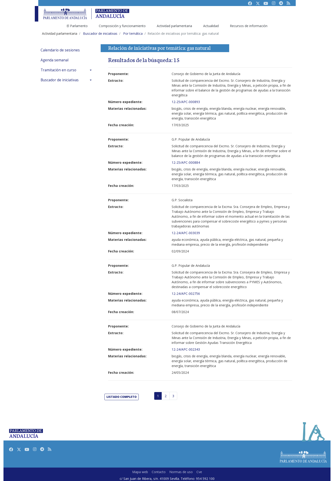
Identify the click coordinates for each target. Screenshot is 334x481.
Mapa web (140, 472)
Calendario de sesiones (60, 50)
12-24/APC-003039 (186, 233)
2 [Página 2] (166, 396)
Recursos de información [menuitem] (248, 26)
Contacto (159, 472)
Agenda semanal (54, 60)
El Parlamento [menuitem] (77, 26)
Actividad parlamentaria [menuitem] (174, 26)
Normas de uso (181, 472)
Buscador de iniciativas (60, 80)
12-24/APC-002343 (186, 349)
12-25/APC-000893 (186, 102)
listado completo (121, 397)
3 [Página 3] (173, 396)
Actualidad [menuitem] (211, 26)
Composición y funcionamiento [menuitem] (122, 26)
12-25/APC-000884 (186, 162)
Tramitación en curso (58, 70)
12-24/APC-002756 (186, 293)
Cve (199, 472)
